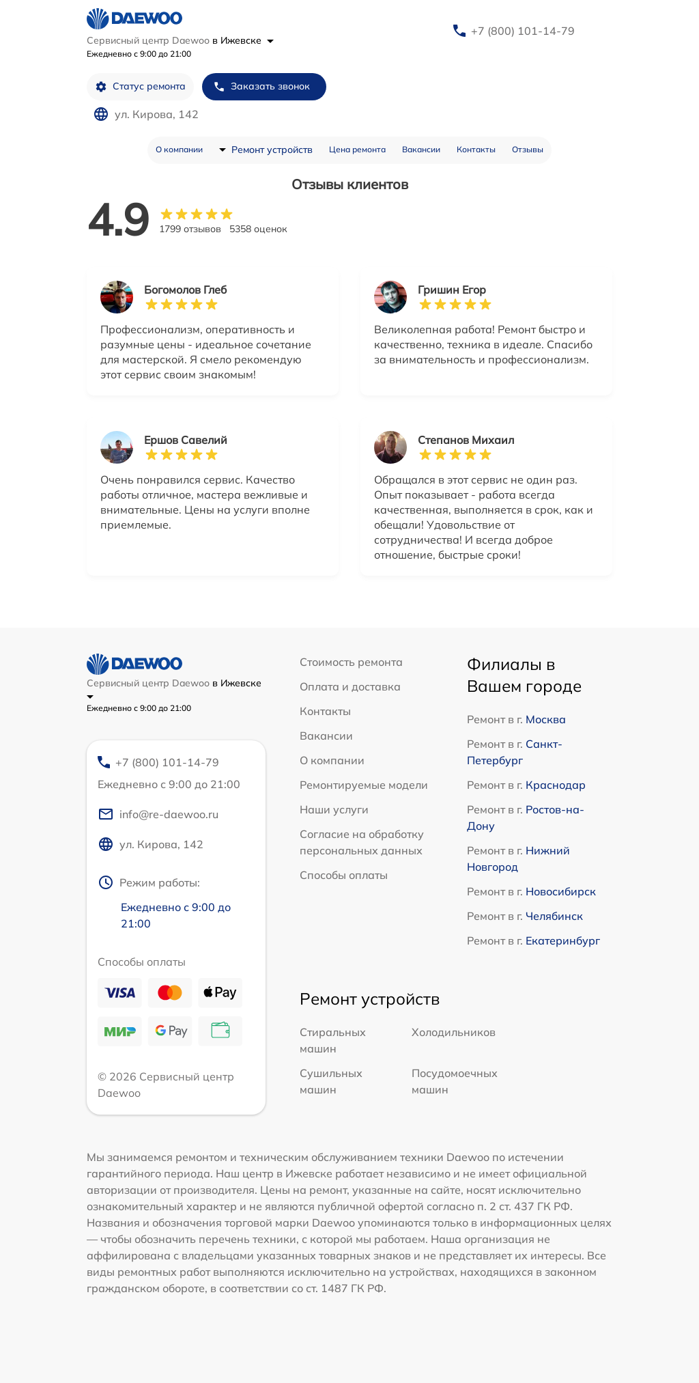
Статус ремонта (140, 86)
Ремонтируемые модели (364, 785)
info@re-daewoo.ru (158, 814)
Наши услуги (334, 809)
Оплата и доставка (350, 686)
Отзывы (527, 149)
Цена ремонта (357, 149)
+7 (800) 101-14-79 (523, 31)
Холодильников (454, 1032)
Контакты (476, 149)
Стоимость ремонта (351, 662)
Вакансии (421, 149)
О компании (179, 149)
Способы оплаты (344, 875)
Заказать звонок (261, 86)
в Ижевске (243, 40)
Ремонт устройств (272, 149)
